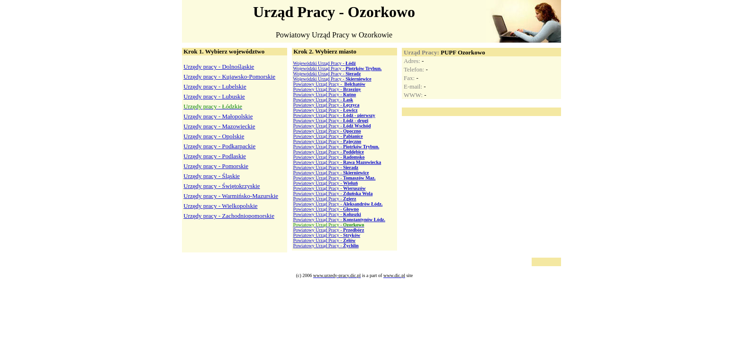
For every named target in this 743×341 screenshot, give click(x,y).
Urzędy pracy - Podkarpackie (219, 146)
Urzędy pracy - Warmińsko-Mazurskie (230, 195)
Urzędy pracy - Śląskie (211, 175)
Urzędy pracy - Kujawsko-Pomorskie (229, 76)
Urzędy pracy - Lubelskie (214, 86)
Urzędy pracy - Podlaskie (214, 156)
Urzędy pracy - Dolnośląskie (218, 66)
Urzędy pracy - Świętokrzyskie (221, 185)
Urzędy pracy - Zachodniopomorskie (228, 215)
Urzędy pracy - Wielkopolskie (220, 205)
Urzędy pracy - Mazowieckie (219, 126)
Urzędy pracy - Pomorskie (215, 166)
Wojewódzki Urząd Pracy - (324, 63)
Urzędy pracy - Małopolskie (218, 116)
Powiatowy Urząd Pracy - (329, 84)
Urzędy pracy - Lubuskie (214, 96)
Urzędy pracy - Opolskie (213, 136)
